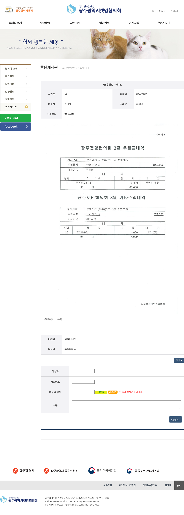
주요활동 (45, 22)
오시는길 (174, 11)
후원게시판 (163, 22)
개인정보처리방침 (127, 485)
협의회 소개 (15, 22)
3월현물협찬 (70, 349)
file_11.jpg (69, 113)
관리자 (168, 485)
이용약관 (107, 485)
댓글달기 (175, 419)
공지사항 (162, 11)
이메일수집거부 (150, 485)
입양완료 (104, 22)
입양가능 (75, 22)
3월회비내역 (70, 339)
